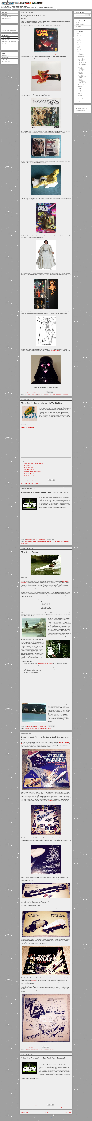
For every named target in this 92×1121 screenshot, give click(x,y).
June (79, 90)
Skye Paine (66, 482)
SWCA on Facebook (6, 37)
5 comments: (37, 1047)
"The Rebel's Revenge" (30, 552)
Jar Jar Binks (54, 394)
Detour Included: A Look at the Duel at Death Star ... (82, 76)
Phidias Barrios (56, 482)
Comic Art (49, 1107)
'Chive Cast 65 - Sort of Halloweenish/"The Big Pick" (41, 403)
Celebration (33, 541)
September (80, 84)
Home (46, 1112)
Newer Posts (24, 1112)
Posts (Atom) (49, 1117)
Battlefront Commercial (29, 469)
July (79, 88)
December (80, 54)
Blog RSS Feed (5, 20)
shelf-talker (33, 980)
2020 (78, 44)
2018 (78, 47)
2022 (78, 40)
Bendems (33, 394)
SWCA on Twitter (5, 39)
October (80, 58)
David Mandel (55, 1107)
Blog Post (77, 22)
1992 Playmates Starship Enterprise (45, 663)
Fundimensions (44, 1049)
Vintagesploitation (37, 483)
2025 (78, 35)
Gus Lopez (56, 541)
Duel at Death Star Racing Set (33, 1049)
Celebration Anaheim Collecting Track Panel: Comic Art (43, 1058)
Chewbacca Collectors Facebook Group (32, 471)
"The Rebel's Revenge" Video (30, 475)
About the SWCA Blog (6, 16)
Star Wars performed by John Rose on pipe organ (46, 54)
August (79, 86)
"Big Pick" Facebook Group (30, 473)
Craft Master (36, 801)
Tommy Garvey (24, 543)
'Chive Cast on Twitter (6, 46)
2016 (78, 51)
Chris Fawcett (34, 482)
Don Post (29, 728)
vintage (49, 728)
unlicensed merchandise (62, 394)
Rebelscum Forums (6, 61)
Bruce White (27, 482)
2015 (78, 53)
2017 (78, 49)
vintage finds (30, 483)
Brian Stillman (28, 541)
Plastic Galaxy (5, 57)
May (79, 91)
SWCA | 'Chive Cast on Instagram (9, 41)
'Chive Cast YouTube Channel (8, 48)
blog (36, 394)
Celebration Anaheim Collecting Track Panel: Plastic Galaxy (44, 492)
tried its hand (49, 800)
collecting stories (40, 482)
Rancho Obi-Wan (5, 55)
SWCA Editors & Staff (6, 18)
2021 (78, 42)
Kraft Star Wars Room (28, 467)
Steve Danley (24, 483)
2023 (78, 39)
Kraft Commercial (27, 465)
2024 (78, 37)
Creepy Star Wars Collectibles (33, 16)
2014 (78, 101)
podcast (61, 482)
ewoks (44, 394)
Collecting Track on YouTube (8, 28)
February (80, 97)
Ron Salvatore (51, 1049)
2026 (78, 33)
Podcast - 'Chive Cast (80, 24)
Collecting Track (50, 541)
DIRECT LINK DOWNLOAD (27, 427)
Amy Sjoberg (27, 394)
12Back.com (4, 59)
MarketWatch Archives (80, 110)
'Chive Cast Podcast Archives (81, 108)
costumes (40, 394)
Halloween (48, 394)
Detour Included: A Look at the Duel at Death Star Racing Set (45, 737)
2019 (78, 46)
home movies (38, 728)
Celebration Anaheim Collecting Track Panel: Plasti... (81, 69)
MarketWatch (78, 26)
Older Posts (68, 1112)
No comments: (41, 392)
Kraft (51, 482)
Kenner (60, 541)
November (80, 56)
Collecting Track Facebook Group (9, 30)
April (79, 93)
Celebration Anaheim (41, 541)
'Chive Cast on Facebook (7, 43)
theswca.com (5, 14)
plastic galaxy (66, 541)
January (80, 98)
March (79, 95)
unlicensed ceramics (54, 350)
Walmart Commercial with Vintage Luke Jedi (33, 463)
